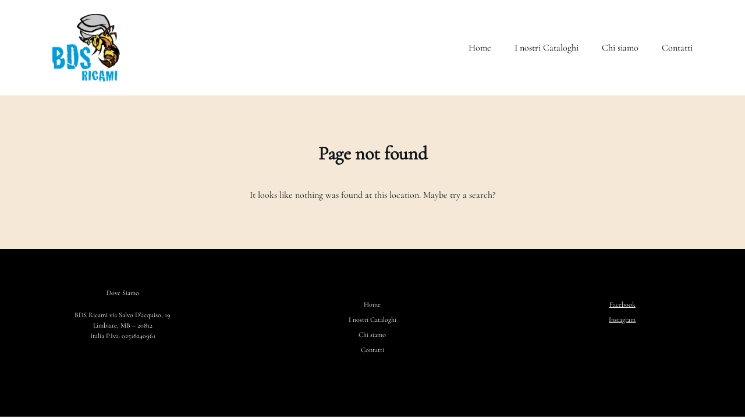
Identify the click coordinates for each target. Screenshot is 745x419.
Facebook (622, 304)
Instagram (622, 319)
